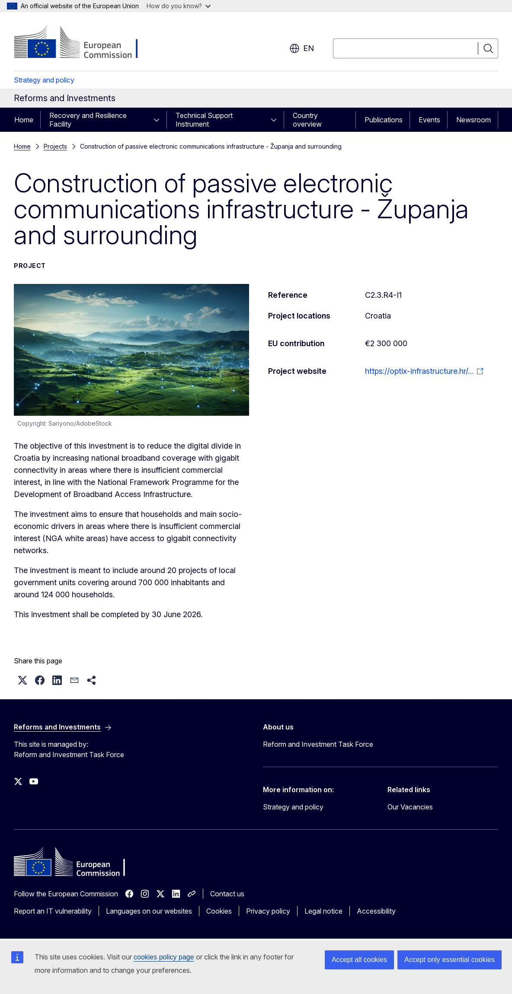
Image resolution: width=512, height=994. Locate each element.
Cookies (219, 911)
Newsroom (473, 119)
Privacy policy (268, 911)
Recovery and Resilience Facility (88, 119)
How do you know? (179, 6)
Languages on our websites (149, 911)
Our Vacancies (410, 807)
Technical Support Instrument (204, 119)
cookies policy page (164, 957)
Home (23, 119)
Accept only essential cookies (449, 959)
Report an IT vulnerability (53, 911)
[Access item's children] (159, 120)
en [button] (301, 48)
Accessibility (376, 911)
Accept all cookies (359, 959)
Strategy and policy (44, 80)
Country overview (307, 119)
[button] (22, 680)
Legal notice (323, 911)
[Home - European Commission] (84, 43)
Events (429, 119)
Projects (55, 146)
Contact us (227, 893)
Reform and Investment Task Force (318, 744)
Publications (384, 119)
